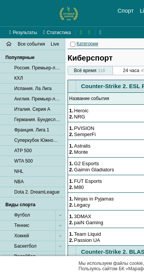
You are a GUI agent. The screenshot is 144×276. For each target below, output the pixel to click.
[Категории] (72, 44)
